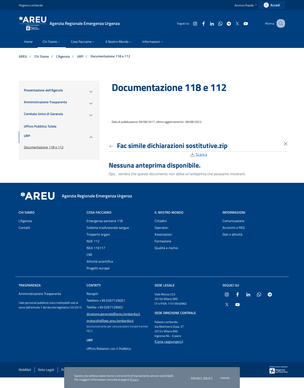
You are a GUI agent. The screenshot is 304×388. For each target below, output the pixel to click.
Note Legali (46, 369)
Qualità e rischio (166, 247)
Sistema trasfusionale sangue (108, 227)
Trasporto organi (98, 234)
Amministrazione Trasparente (40, 293)
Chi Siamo (42, 56)
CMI (89, 254)
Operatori (161, 227)
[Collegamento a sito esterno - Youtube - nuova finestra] (241, 23)
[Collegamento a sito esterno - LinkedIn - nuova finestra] (207, 23)
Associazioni (163, 234)
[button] (246, 5)
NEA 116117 (96, 247)
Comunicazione (233, 220)
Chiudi (225, 378)
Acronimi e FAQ (234, 227)
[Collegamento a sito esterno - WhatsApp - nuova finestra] (216, 23)
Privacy (134, 379)
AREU (23, 56)
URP (80, 56)
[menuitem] (28, 42)
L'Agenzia (63, 56)
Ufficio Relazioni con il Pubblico (109, 348)
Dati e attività (232, 234)
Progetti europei (98, 268)
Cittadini (161, 220)
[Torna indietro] (112, 145)
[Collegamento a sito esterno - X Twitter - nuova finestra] (233, 23)
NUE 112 (93, 241)
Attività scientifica (100, 261)
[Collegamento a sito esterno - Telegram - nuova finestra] (224, 23)
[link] (272, 5)
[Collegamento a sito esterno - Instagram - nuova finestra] (190, 23)
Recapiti (92, 293)
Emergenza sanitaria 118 (105, 220)
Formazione (163, 241)
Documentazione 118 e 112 (110, 56)
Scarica (198, 154)
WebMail (25, 369)
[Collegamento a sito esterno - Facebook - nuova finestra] (199, 23)
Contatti (24, 227)
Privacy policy (202, 378)
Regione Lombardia (31, 5)
